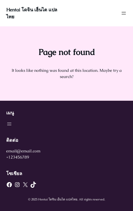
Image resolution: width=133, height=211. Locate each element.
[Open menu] (124, 13)
